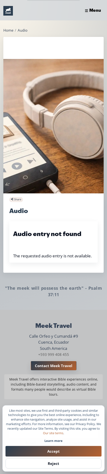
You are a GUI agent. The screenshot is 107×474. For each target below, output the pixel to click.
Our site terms (53, 433)
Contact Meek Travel (53, 365)
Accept (53, 451)
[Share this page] (16, 199)
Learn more (53, 441)
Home (8, 30)
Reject (53, 463)
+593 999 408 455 (53, 354)
